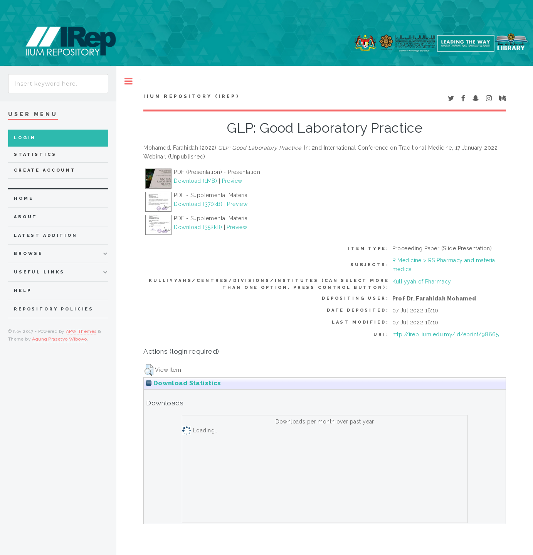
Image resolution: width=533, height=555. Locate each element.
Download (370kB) (198, 204)
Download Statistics (183, 383)
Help (22, 290)
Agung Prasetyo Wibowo (59, 339)
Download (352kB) (198, 227)
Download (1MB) (195, 181)
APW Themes (81, 331)
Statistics (35, 154)
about (25, 216)
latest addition (45, 235)
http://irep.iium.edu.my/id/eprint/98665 (445, 334)
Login (25, 137)
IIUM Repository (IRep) (191, 96)
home (23, 198)
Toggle (128, 81)
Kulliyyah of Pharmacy (421, 281)
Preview (232, 181)
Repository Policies (54, 309)
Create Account (45, 170)
